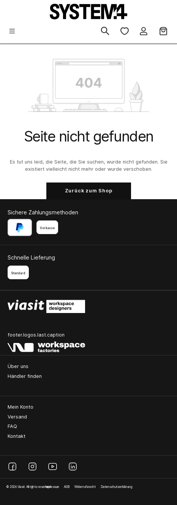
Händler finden (25, 376)
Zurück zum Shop (88, 191)
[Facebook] (12, 466)
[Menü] (12, 31)
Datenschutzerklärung (116, 487)
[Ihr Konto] (143, 31)
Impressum (52, 487)
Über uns (18, 366)
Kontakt (16, 436)
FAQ (12, 426)
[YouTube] (52, 466)
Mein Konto (20, 407)
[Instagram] (32, 466)
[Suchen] (105, 31)
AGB (67, 487)
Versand (17, 417)
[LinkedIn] (72, 466)
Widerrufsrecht (85, 487)
